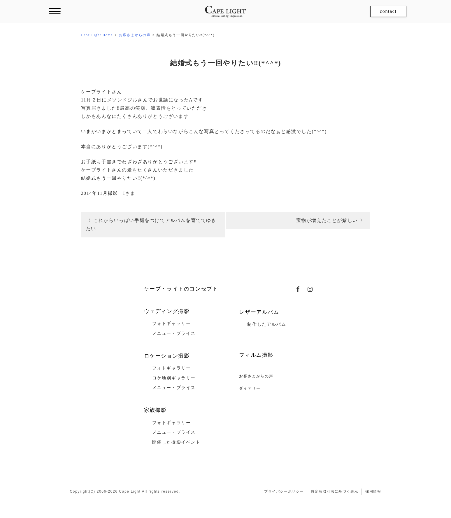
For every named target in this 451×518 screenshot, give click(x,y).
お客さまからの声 (256, 376)
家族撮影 (155, 410)
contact (388, 11)
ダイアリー (249, 388)
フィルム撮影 (256, 355)
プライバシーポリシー (284, 491)
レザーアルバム (259, 312)
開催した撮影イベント (176, 442)
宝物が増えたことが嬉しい (327, 220)
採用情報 (373, 491)
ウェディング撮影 (167, 311)
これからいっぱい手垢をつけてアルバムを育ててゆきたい (151, 224)
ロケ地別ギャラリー (174, 378)
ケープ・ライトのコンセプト (181, 289)
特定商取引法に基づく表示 (334, 491)
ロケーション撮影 (167, 356)
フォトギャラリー (171, 323)
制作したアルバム (266, 324)
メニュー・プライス (174, 333)
